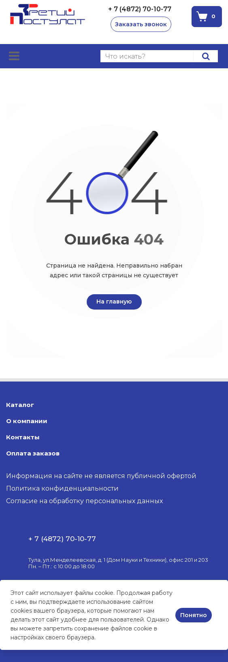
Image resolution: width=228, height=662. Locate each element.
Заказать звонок (141, 24)
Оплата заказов (33, 453)
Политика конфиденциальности (62, 488)
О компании (26, 421)
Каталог (20, 405)
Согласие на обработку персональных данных (84, 501)
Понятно (193, 615)
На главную (114, 301)
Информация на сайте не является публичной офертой (101, 476)
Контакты (23, 437)
